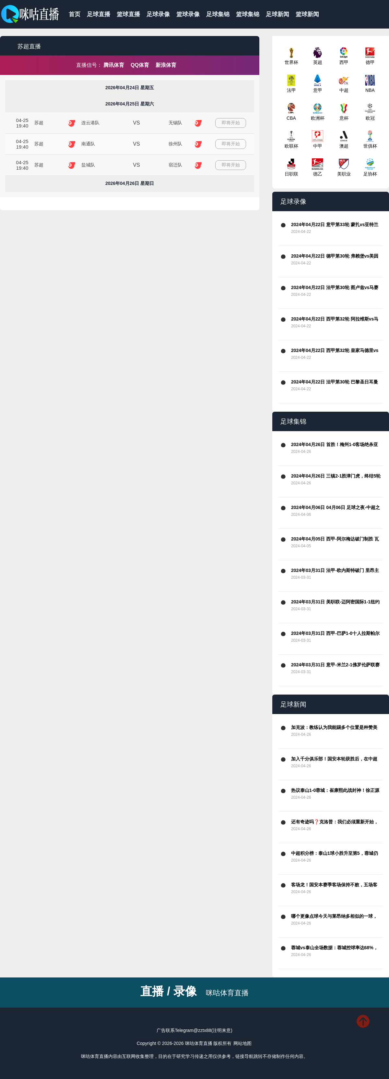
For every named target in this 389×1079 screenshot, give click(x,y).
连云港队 (90, 122)
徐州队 (175, 143)
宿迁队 (175, 164)
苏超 (38, 122)
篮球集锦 (247, 14)
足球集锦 (218, 14)
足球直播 (98, 14)
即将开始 (231, 122)
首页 (74, 14)
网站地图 (242, 1043)
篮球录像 (188, 14)
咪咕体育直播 (227, 993)
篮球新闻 (307, 14)
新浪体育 (166, 65)
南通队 (88, 143)
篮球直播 (128, 14)
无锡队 (175, 122)
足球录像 (158, 14)
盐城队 (88, 164)
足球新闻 (277, 14)
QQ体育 (140, 65)
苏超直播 (29, 46)
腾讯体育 (113, 65)
